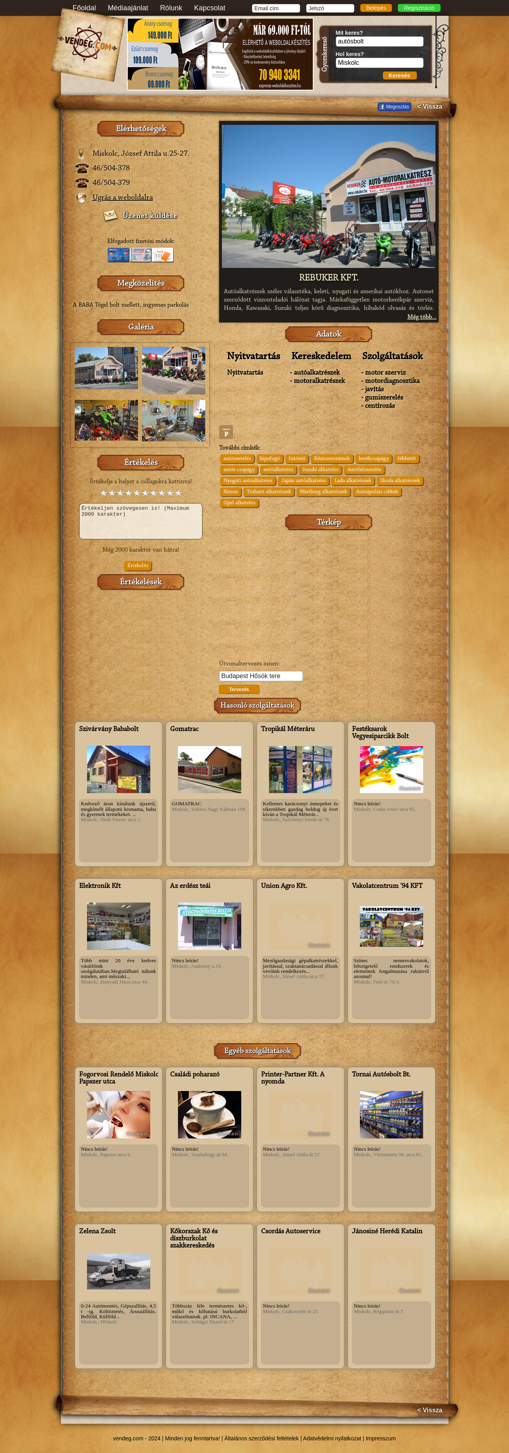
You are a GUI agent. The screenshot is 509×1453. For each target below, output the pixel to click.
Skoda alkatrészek (400, 481)
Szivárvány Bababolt (108, 729)
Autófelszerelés (364, 470)
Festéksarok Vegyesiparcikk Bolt (380, 733)
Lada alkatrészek (353, 481)
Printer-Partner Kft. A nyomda (292, 1078)
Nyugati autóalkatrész (247, 481)
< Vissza (429, 107)
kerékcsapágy (374, 459)
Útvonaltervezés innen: (249, 664)
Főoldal (84, 8)
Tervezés (239, 689)
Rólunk (171, 8)
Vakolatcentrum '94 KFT (387, 886)
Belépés (376, 8)
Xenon (230, 492)
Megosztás (397, 106)
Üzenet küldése (150, 216)
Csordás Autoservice (290, 1231)
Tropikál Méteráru (288, 729)
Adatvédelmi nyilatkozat (332, 1438)
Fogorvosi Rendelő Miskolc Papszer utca (118, 1078)
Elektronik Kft (100, 886)
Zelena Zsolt (97, 1231)
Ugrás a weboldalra (123, 198)
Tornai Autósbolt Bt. (381, 1074)
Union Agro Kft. (284, 886)
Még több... (422, 317)
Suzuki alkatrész (320, 470)
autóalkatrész (278, 470)
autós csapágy (239, 470)
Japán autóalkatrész (303, 481)
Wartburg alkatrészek (323, 492)
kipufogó (270, 459)
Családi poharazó (194, 1074)
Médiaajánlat (128, 8)
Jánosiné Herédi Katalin (387, 1231)
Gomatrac (184, 729)
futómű (297, 459)
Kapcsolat (209, 8)
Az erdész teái (190, 886)
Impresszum (381, 1438)
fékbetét (406, 459)
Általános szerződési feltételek (261, 1438)
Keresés (400, 75)
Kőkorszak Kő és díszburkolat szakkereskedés (194, 1238)
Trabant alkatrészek (269, 492)
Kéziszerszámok (332, 459)
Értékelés (137, 566)
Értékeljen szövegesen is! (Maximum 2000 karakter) (140, 521)
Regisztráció (419, 8)
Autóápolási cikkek (377, 492)
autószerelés (237, 459)
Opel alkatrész (239, 503)
